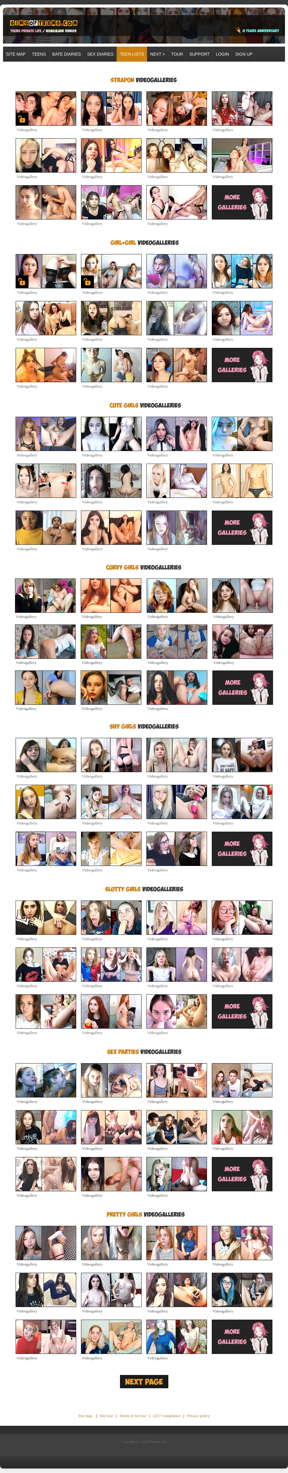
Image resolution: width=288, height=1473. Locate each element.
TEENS (39, 54)
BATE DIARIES (66, 54)
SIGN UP (244, 54)
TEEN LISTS (132, 54)
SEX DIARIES (100, 54)
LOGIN (222, 54)
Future (130, 1401)
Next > (157, 54)
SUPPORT (199, 54)
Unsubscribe (152, 1401)
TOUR (177, 54)
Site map (16, 54)
